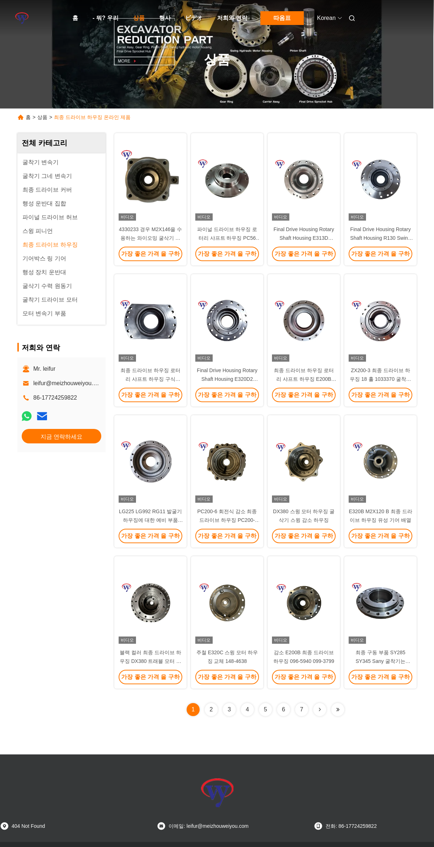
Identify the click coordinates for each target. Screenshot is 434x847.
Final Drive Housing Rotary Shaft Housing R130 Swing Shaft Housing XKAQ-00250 (380, 238)
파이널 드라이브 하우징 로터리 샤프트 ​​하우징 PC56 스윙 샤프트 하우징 (227, 238)
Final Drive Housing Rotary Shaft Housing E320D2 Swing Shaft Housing (227, 379)
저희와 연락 (232, 18)
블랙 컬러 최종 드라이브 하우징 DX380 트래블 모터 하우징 (150, 661)
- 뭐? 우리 (106, 18)
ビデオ (194, 18)
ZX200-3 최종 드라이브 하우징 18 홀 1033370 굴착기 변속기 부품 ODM (380, 379)
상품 (139, 18)
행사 (165, 18)
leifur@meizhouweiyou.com (68, 383)
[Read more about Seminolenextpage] (319, 709)
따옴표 (282, 18)
